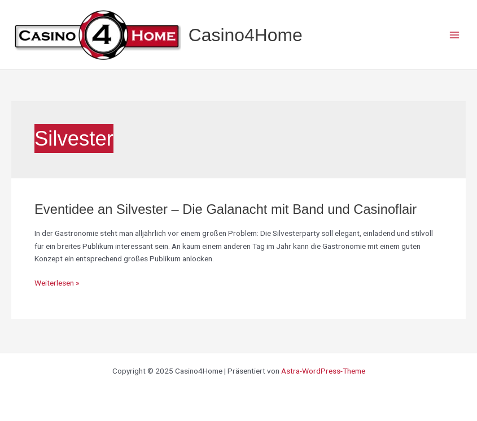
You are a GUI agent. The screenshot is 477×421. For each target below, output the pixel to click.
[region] (147, 325)
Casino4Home (246, 35)
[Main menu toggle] (454, 34)
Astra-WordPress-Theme (323, 370)
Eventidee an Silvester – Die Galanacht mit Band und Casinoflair (225, 209)
